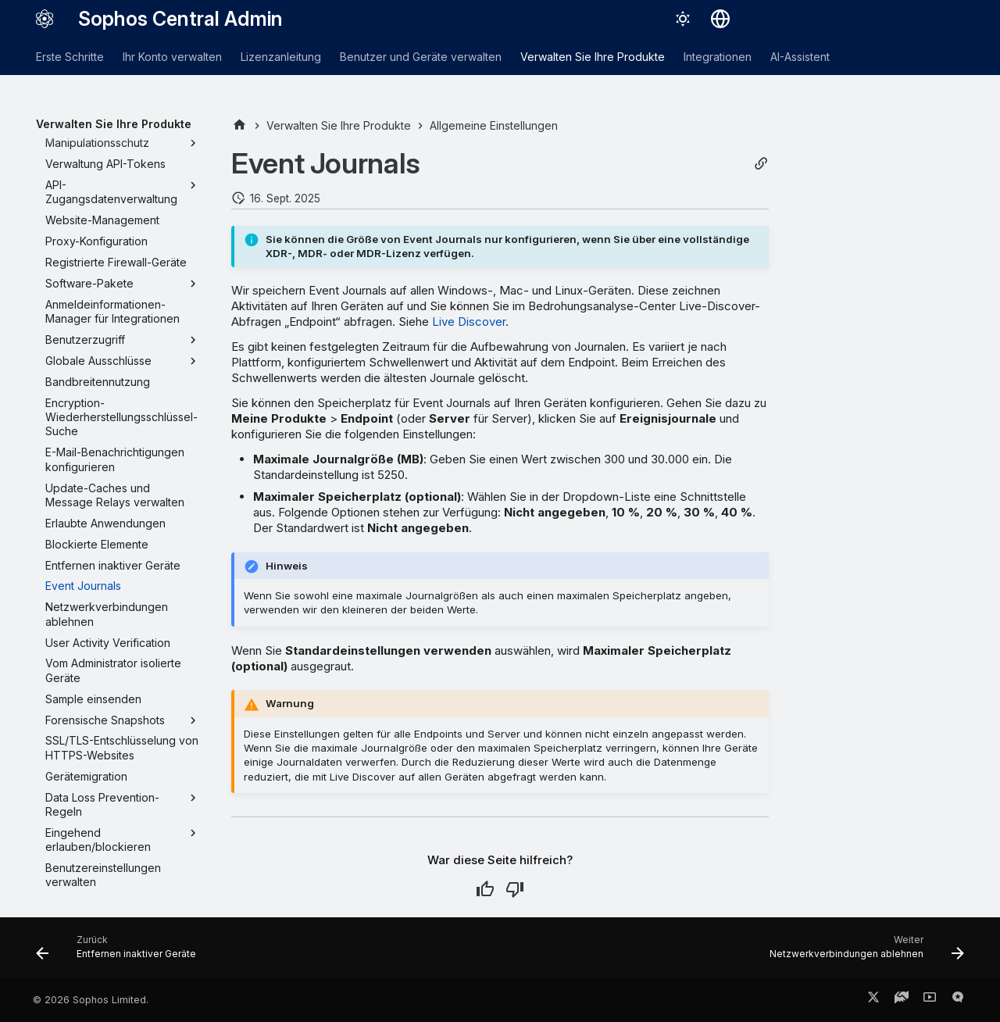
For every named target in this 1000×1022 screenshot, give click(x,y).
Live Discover (468, 321)
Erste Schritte (70, 56)
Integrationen (718, 56)
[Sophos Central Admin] (44, 18)
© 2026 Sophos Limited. (90, 1000)
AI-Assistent (800, 56)
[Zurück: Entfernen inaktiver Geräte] (120, 952)
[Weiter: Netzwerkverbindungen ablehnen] (862, 952)
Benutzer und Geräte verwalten (421, 56)
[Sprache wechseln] (720, 18)
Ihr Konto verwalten (172, 56)
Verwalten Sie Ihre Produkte (592, 56)
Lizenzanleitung (281, 56)
